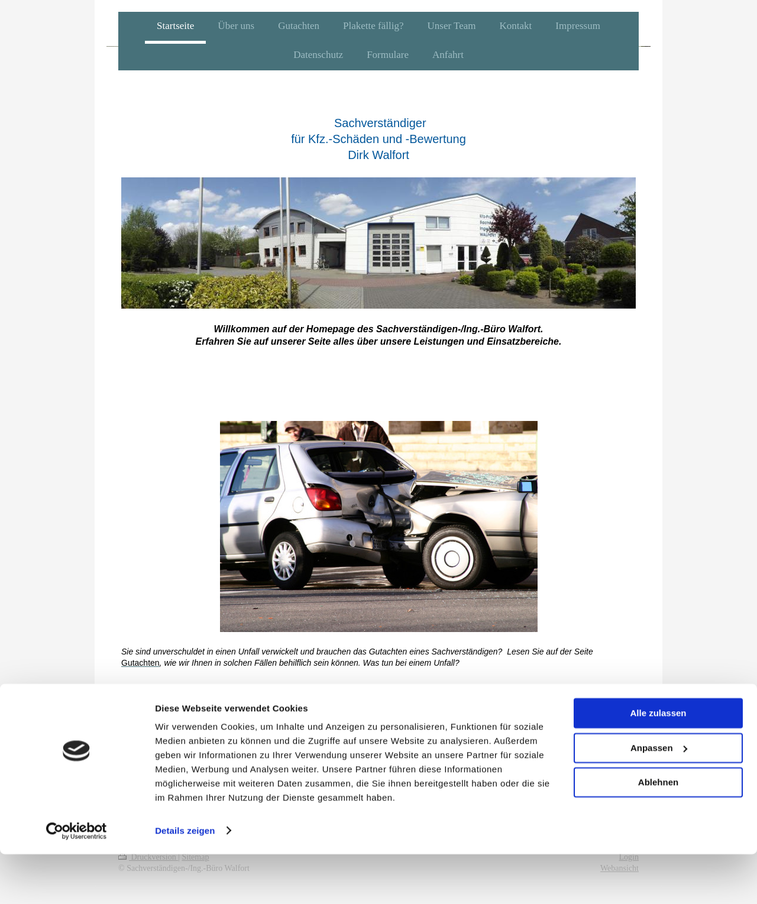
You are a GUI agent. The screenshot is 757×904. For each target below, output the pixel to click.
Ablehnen (658, 833)
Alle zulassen (658, 764)
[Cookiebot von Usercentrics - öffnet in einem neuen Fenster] (76, 881)
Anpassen (658, 798)
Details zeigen (185, 881)
